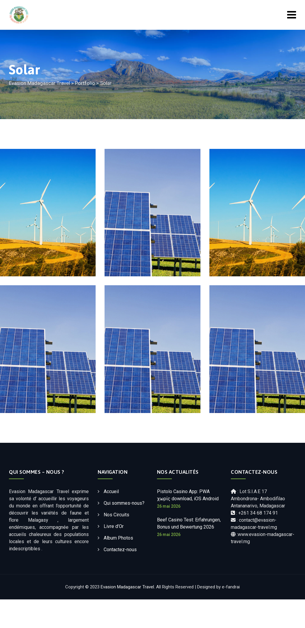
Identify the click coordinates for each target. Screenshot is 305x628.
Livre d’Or (114, 526)
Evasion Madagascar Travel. (128, 587)
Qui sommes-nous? (124, 503)
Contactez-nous (120, 549)
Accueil (111, 491)
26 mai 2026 (168, 506)
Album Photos (118, 538)
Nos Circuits (116, 515)
